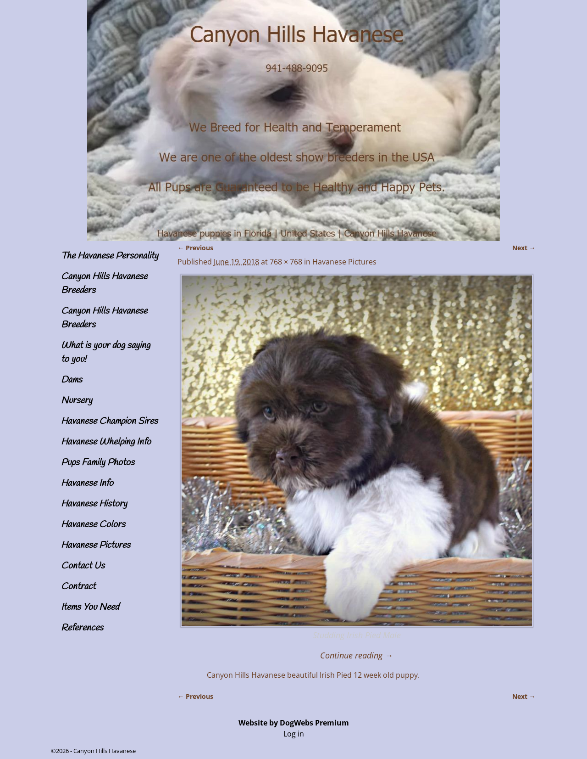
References (82, 628)
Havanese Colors (93, 524)
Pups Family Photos (97, 462)
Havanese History (94, 504)
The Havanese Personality (109, 256)
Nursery (76, 400)
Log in (293, 734)
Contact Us (83, 566)
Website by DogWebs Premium (293, 723)
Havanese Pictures (95, 545)
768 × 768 (286, 262)
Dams (71, 380)
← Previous (195, 247)
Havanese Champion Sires (109, 421)
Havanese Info (87, 483)
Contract (78, 586)
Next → (524, 247)
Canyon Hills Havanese (104, 751)
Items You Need (90, 607)
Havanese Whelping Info (106, 442)
